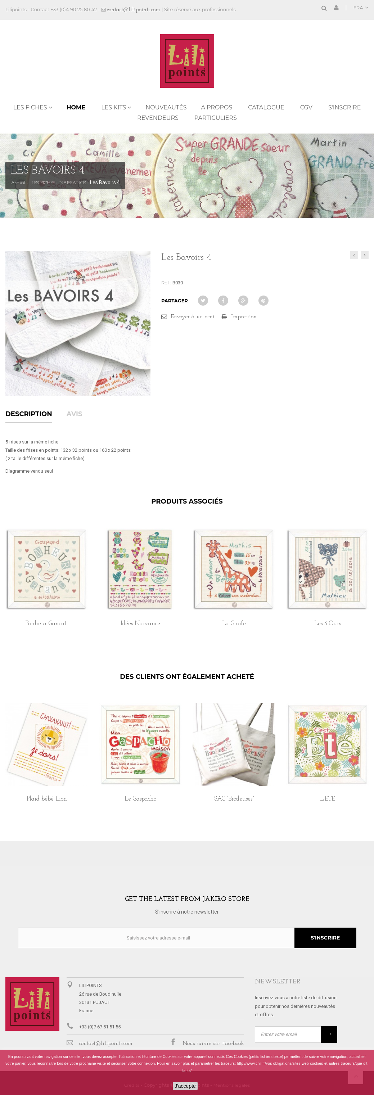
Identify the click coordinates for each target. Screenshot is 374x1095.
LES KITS (113, 107)
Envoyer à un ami (193, 317)
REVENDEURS (158, 117)
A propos (217, 107)
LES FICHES (30, 107)
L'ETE (327, 799)
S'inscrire (344, 107)
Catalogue (266, 107)
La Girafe (234, 624)
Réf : (166, 282)
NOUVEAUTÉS (165, 107)
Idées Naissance (140, 624)
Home (76, 107)
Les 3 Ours (327, 624)
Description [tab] (28, 414)
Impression (244, 317)
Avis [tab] (74, 414)
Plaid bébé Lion (47, 799)
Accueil (18, 183)
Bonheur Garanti (47, 624)
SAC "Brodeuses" (234, 799)
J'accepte (185, 1086)
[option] (47, 585)
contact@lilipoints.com (133, 10)
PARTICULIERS (215, 117)
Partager (174, 300)
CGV (306, 107)
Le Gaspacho (140, 799)
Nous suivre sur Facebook (213, 1043)
